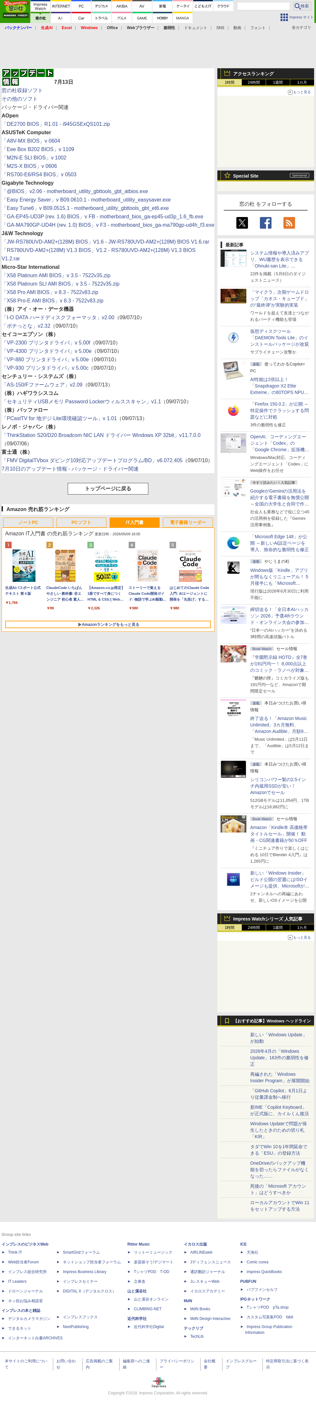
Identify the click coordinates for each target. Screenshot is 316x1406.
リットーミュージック (153, 1252)
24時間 (254, 82)
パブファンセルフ (262, 1289)
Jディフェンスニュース (210, 1262)
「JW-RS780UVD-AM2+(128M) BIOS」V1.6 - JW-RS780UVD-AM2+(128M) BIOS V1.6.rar (105, 242)
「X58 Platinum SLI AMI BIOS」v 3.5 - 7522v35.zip (61, 284)
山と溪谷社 (137, 1291)
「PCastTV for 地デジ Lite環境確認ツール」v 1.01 (59, 418)
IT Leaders (17, 1281)
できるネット (19, 1328)
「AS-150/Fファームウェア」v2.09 (42, 384)
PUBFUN (248, 1281)
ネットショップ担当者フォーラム (92, 1262)
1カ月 (302, 82)
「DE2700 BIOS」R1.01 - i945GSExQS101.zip (56, 124)
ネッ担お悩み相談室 (25, 1301)
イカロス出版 (195, 1244)
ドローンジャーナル (25, 1291)
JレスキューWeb (204, 1281)
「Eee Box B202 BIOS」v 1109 (38, 149)
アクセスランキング (253, 73)
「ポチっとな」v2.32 (26, 326)
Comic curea (257, 1262)
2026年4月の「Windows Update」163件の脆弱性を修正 (279, 1058)
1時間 (230, 82)
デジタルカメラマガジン (29, 1318)
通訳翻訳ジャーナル (207, 1272)
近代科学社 (137, 1318)
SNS (220, 28)
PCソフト (81, 522)
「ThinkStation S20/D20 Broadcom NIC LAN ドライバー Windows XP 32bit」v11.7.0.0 (101, 435)
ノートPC (28, 522)
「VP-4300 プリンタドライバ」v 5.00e (47, 351)
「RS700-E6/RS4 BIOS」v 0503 (39, 174)
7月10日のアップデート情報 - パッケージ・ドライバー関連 (70, 469)
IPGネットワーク (255, 1299)
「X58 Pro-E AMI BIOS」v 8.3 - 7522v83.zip (53, 300)
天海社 (252, 1252)
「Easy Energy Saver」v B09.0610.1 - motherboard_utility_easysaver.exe (86, 199)
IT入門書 (134, 522)
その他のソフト (20, 99)
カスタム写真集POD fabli (270, 1317)
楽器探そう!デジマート (153, 1262)
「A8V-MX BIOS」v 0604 (31, 141)
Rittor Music (138, 1244)
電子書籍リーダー (188, 522)
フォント (258, 28)
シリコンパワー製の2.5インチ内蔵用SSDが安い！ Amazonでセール (278, 786)
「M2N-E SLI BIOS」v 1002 (34, 157)
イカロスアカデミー (207, 1291)
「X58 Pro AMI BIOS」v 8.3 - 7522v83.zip (50, 292)
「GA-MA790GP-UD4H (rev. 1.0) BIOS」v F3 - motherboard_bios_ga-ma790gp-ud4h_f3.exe (108, 225)
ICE (243, 1244)
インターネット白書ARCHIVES (35, 1338)
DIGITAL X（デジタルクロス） (89, 1291)
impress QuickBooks (264, 1272)
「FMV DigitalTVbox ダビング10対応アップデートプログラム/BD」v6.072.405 (92, 460)
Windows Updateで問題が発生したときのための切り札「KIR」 (278, 1130)
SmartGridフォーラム (81, 1252)
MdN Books (200, 1309)
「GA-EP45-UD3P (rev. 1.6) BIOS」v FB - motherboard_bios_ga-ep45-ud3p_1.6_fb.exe (102, 216)
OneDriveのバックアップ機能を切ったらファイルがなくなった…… (279, 1170)
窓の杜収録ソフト (22, 90)
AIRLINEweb (201, 1252)
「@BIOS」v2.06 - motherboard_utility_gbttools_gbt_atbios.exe (75, 191)
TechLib (196, 1336)
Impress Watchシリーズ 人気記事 (267, 918)
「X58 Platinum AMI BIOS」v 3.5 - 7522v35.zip (56, 275)
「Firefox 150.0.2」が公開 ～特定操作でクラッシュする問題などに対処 (279, 410)
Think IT (15, 1252)
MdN (188, 1301)
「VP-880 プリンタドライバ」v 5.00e (45, 359)
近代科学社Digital (149, 1326)
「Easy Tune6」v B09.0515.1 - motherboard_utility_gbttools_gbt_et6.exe (85, 208)
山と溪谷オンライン (151, 1299)
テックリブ (193, 1328)
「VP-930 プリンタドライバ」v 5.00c (45, 368)
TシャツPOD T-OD (151, 1272)
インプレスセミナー (80, 1281)
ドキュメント (195, 28)
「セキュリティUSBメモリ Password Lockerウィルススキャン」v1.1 (81, 401)
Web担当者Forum (23, 1262)
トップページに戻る (108, 488)
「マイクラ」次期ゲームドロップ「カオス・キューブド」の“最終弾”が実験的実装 (279, 298)
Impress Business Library (84, 1272)
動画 (237, 28)
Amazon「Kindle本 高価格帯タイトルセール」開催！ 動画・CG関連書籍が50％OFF (279, 834)
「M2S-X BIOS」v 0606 (29, 166)
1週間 (278, 82)
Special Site (246, 176)
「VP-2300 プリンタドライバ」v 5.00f (46, 342)
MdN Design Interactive (210, 1318)
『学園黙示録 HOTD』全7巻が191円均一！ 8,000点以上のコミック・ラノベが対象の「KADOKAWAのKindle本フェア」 (279, 670)
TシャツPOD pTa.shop (268, 1307)
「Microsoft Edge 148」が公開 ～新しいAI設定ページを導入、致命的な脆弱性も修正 (279, 543)
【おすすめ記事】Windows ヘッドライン (272, 1021)
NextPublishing (76, 1326)
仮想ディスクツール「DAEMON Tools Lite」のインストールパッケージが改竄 (279, 338)
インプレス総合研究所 (27, 1272)
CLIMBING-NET (148, 1309)
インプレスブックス (80, 1317)
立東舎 (139, 1281)
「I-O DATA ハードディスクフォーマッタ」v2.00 (58, 317)
